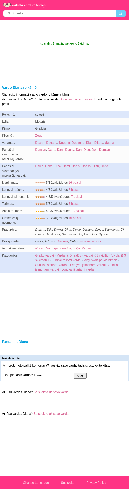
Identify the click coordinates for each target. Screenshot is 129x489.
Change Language (36, 482)
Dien (96, 166)
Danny (69, 149)
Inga (54, 248)
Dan (79, 149)
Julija (76, 248)
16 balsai (75, 182)
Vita (47, 248)
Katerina (65, 248)
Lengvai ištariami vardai (77, 269)
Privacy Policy (96, 482)
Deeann (64, 142)
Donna (86, 166)
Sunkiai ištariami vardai (51, 265)
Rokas (96, 241)
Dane (51, 149)
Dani (60, 149)
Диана (109, 142)
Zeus (38, 135)
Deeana (51, 142)
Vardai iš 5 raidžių (96, 255)
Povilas (85, 241)
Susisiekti (67, 482)
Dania (76, 166)
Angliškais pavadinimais (100, 260)
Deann (39, 142)
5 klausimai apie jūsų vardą (77, 99)
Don (94, 149)
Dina (57, 166)
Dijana (98, 142)
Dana (49, 166)
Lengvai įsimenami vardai (88, 265)
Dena (104, 166)
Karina (86, 248)
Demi (66, 166)
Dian (89, 142)
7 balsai (74, 189)
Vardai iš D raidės (69, 255)
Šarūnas (62, 241)
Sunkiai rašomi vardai (66, 260)
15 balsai (77, 210)
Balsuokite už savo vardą (51, 392)
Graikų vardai (44, 255)
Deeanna (78, 142)
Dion (86, 149)
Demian (104, 149)
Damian (40, 149)
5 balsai (74, 203)
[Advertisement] (64, 30)
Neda (39, 248)
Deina (39, 166)
